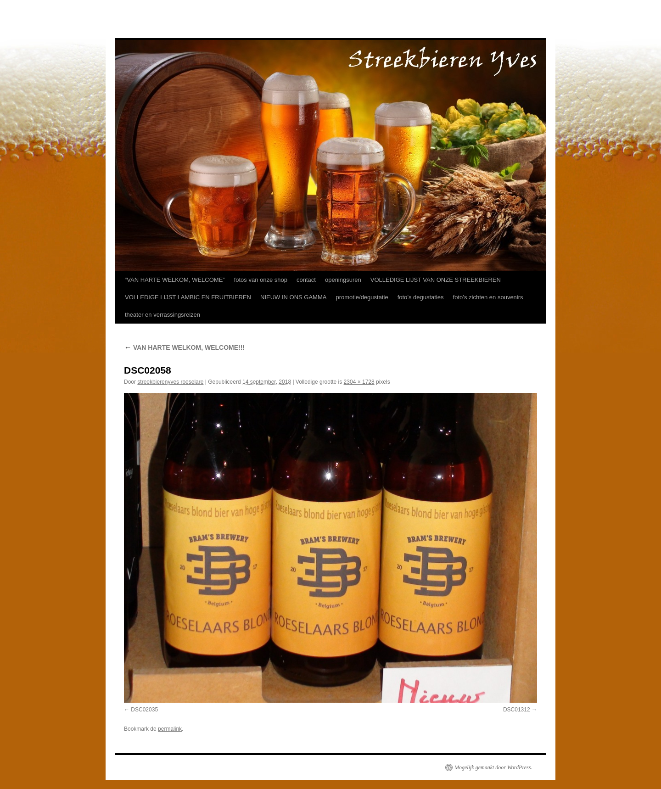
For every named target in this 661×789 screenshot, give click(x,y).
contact (306, 279)
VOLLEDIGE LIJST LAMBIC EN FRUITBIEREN (188, 297)
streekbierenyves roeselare (170, 382)
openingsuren (343, 279)
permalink (170, 729)
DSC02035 (144, 709)
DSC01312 (516, 709)
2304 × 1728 (359, 382)
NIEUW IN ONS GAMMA (293, 297)
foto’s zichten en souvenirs (488, 297)
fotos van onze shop (260, 279)
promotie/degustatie (362, 297)
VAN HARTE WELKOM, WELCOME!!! (184, 347)
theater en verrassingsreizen (162, 314)
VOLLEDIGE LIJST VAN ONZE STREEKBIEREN (435, 279)
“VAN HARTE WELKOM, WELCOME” (175, 279)
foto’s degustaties (421, 297)
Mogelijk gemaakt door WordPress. (493, 767)
